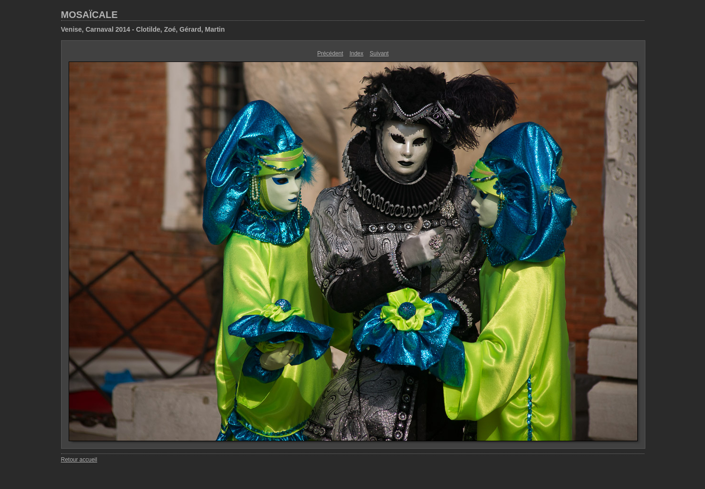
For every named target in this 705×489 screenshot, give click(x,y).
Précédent (330, 53)
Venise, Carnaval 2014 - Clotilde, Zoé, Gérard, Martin (143, 29)
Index (356, 53)
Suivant (379, 53)
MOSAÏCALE (89, 14)
